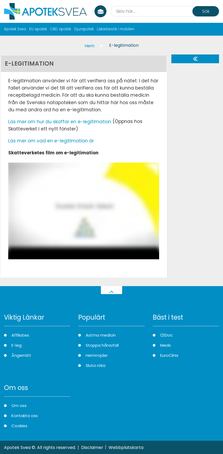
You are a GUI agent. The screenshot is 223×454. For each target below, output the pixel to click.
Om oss (19, 405)
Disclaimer (92, 447)
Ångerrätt (21, 355)
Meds (165, 345)
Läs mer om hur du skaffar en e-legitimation (59, 121)
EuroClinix (169, 355)
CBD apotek (60, 29)
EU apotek (38, 29)
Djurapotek (84, 29)
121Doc (166, 335)
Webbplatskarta (126, 447)
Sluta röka (95, 365)
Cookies (19, 425)
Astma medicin (101, 335)
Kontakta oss (24, 415)
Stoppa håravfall (102, 345)
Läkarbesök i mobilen (115, 29)
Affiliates (20, 335)
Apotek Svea (15, 29)
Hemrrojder (97, 355)
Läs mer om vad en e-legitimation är (51, 141)
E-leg (16, 345)
